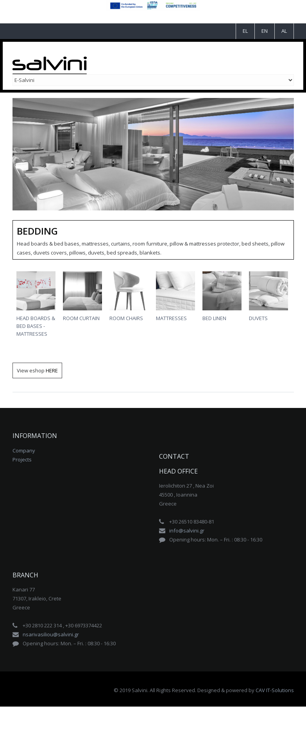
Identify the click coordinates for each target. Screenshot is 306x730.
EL (245, 30)
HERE (52, 370)
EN (264, 30)
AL (284, 30)
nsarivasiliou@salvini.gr (51, 634)
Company (24, 450)
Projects (22, 459)
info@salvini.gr (186, 530)
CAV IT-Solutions (275, 690)
